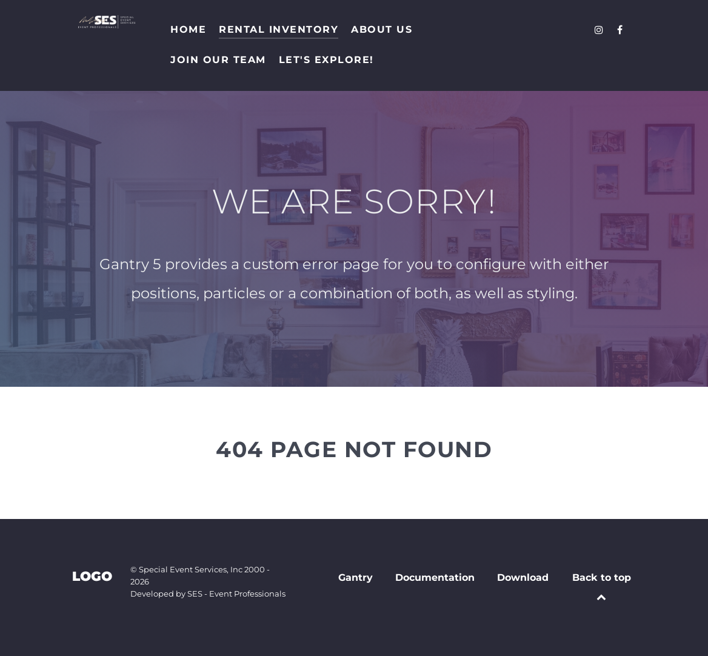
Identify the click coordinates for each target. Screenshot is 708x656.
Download (523, 577)
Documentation (435, 577)
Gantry (355, 577)
